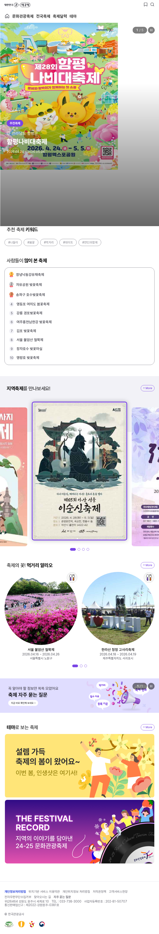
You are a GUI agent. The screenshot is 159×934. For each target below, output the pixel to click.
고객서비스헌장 (118, 891)
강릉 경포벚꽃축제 (29, 313)
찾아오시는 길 (42, 897)
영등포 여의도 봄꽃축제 (33, 304)
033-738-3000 (70, 901)
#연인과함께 (89, 242)
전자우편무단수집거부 (17, 897)
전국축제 (43, 16)
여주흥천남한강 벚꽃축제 (34, 322)
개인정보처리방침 (15, 891)
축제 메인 (7, 16)
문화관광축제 (23, 16)
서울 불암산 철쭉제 (30, 340)
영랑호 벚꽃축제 (28, 358)
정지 (151, 30)
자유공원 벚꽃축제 (29, 285)
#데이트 (68, 242)
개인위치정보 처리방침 (76, 891)
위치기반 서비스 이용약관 (44, 891)
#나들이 (13, 242)
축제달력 (60, 16)
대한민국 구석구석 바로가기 (17, 5)
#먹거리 (49, 242)
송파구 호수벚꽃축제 (30, 295)
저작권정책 (99, 891)
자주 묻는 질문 (62, 897)
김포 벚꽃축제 (26, 331)
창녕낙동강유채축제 (30, 275)
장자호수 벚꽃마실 (29, 349)
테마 (73, 16)
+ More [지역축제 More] (147, 388)
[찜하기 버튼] (145, 4)
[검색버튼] (152, 4)
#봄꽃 (31, 242)
